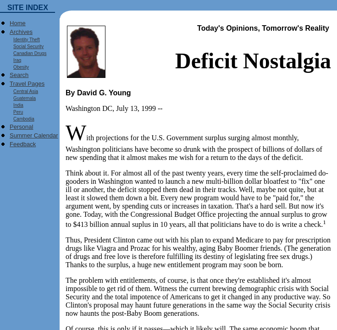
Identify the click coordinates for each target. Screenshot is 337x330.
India (16, 105)
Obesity (19, 67)
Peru (16, 112)
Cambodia (22, 118)
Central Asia (24, 91)
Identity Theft (25, 39)
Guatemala (23, 98)
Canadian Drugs (28, 53)
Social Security (27, 46)
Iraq (15, 60)
